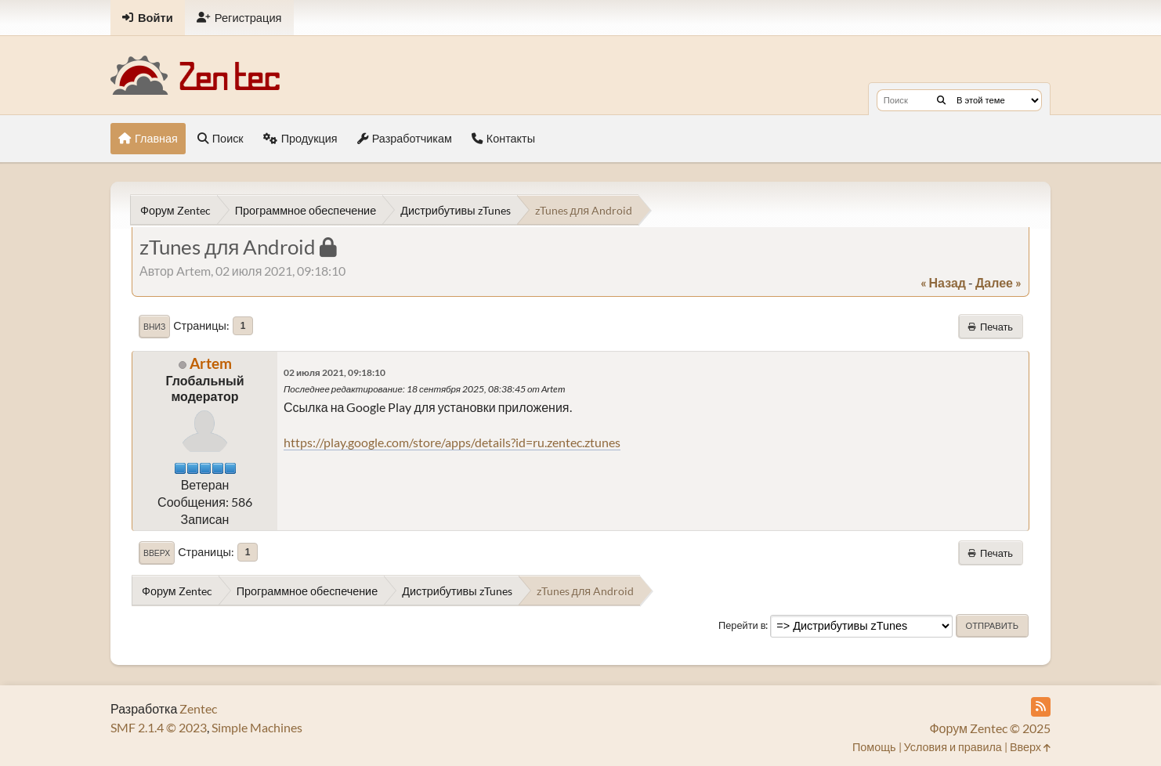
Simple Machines (257, 727)
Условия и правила (953, 746)
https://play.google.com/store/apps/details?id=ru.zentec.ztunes (452, 442)
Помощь (874, 746)
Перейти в (742, 625)
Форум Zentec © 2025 (990, 728)
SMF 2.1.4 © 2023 (158, 727)
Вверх (156, 553)
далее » (998, 282)
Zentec (198, 708)
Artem (211, 363)
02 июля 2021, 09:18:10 (334, 372)
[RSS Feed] (1041, 707)
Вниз (154, 326)
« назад (943, 282)
